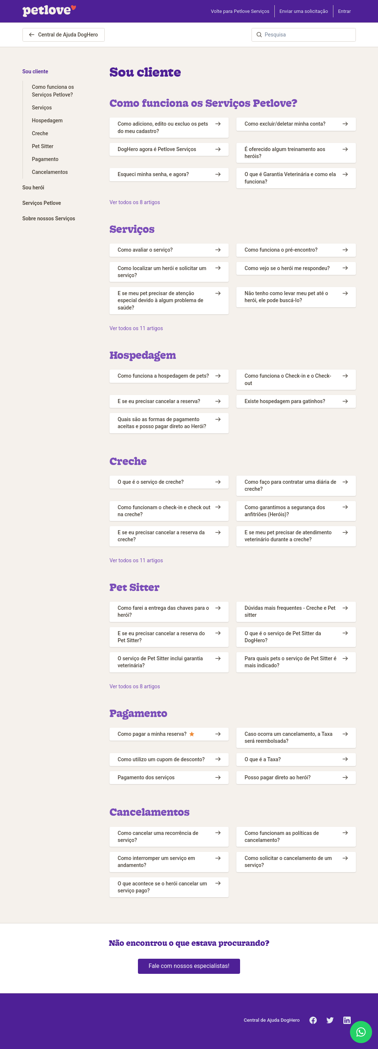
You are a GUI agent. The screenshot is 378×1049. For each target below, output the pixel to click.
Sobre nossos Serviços (48, 218)
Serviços (132, 229)
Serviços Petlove (41, 203)
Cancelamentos (150, 811)
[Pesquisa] (304, 34)
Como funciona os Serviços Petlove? (203, 103)
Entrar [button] (344, 11)
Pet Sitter (135, 587)
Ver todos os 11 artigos (136, 328)
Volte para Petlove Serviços (240, 11)
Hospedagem (143, 355)
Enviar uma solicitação (304, 11)
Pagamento (138, 713)
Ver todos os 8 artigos (135, 202)
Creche (128, 461)
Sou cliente (35, 71)
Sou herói (33, 187)
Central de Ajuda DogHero (63, 35)
